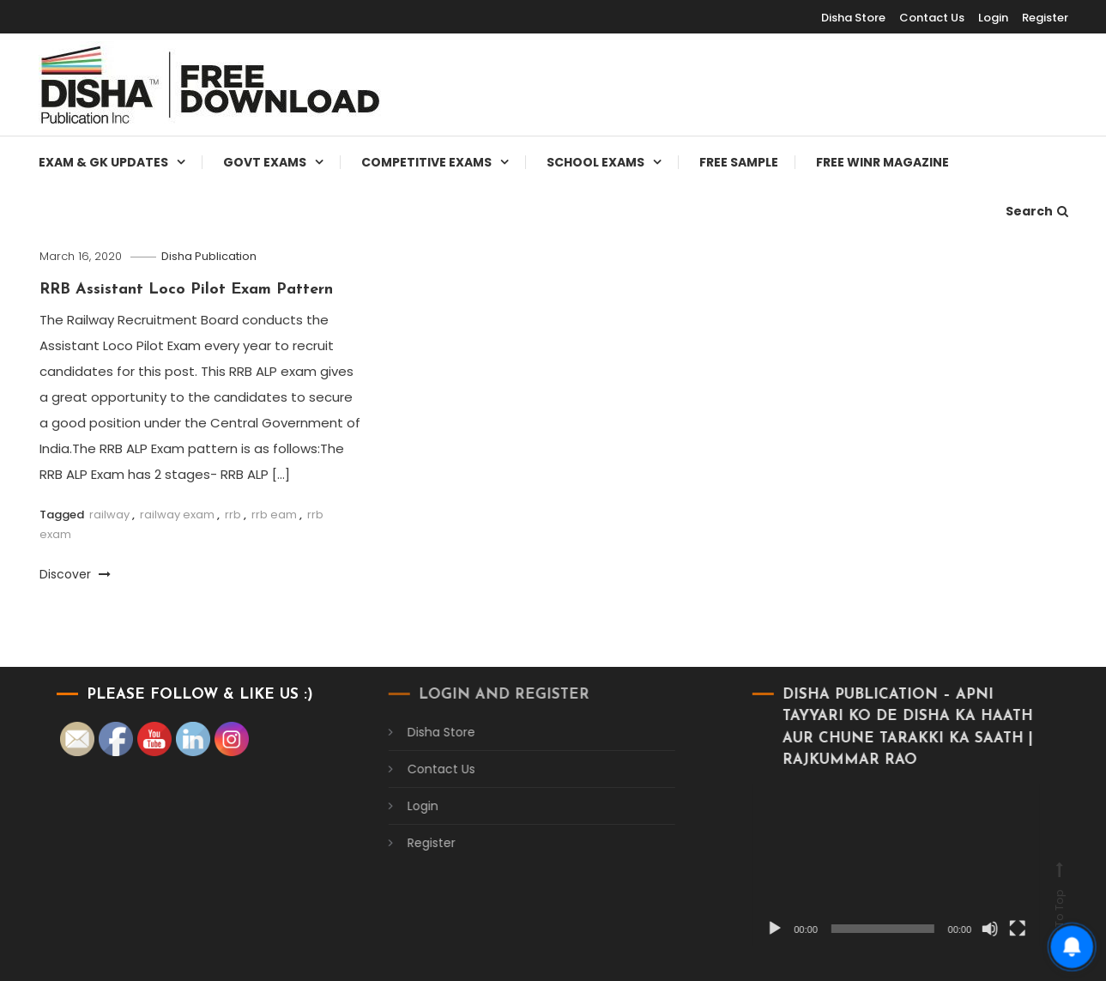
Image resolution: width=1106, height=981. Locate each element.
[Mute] (973, 928)
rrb (233, 514)
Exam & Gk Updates (103, 162)
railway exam (177, 514)
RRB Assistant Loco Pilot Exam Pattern (186, 290)
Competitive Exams (426, 162)
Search (1037, 211)
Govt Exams (264, 162)
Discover (75, 574)
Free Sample (738, 162)
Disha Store (853, 17)
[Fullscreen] (1001, 928)
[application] (880, 865)
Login (993, 17)
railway (109, 514)
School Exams (595, 162)
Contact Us (931, 17)
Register (1045, 17)
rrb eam (274, 514)
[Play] (758, 928)
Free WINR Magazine (882, 162)
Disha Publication (209, 256)
